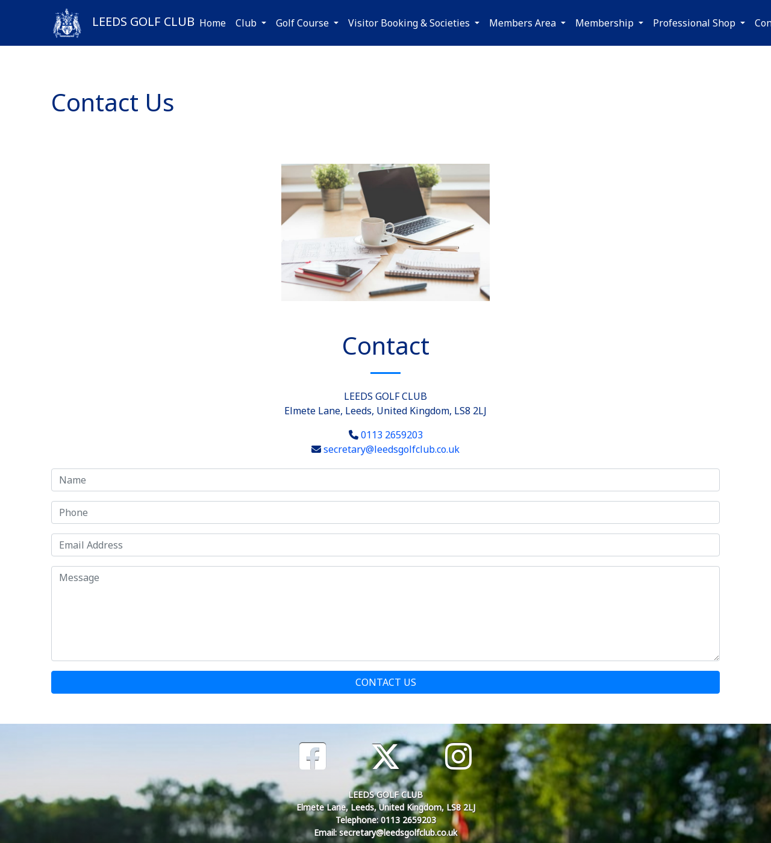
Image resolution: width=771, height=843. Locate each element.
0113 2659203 (392, 434)
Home (212, 23)
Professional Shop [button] (695, 23)
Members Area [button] (523, 23)
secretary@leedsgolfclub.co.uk (391, 449)
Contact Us (385, 682)
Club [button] (247, 23)
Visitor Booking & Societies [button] (410, 23)
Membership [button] (605, 23)
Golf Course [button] (303, 23)
